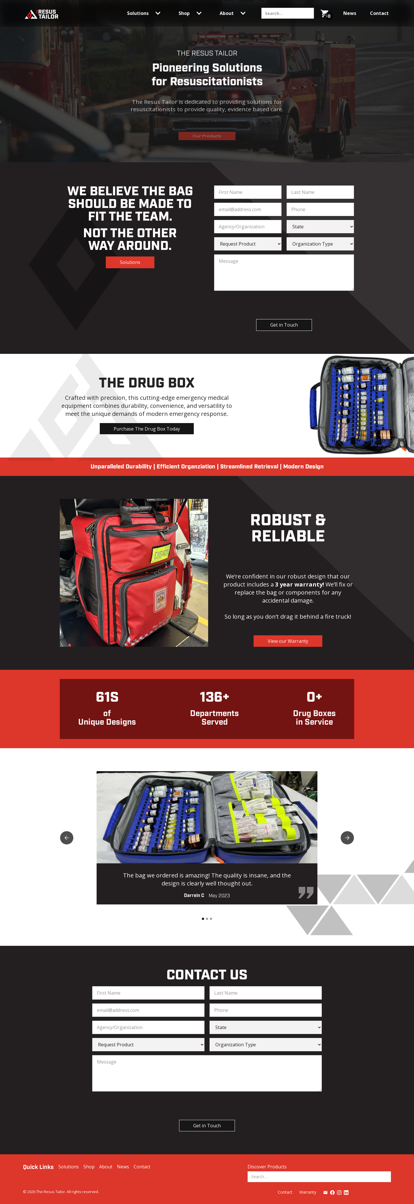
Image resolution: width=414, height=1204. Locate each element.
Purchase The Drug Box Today (147, 429)
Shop (89, 1167)
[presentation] (279, 305)
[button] (146, 13)
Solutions (130, 262)
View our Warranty (288, 641)
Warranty (307, 1192)
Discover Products (267, 1167)
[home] (41, 13)
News (123, 1167)
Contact (142, 1167)
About (105, 1167)
